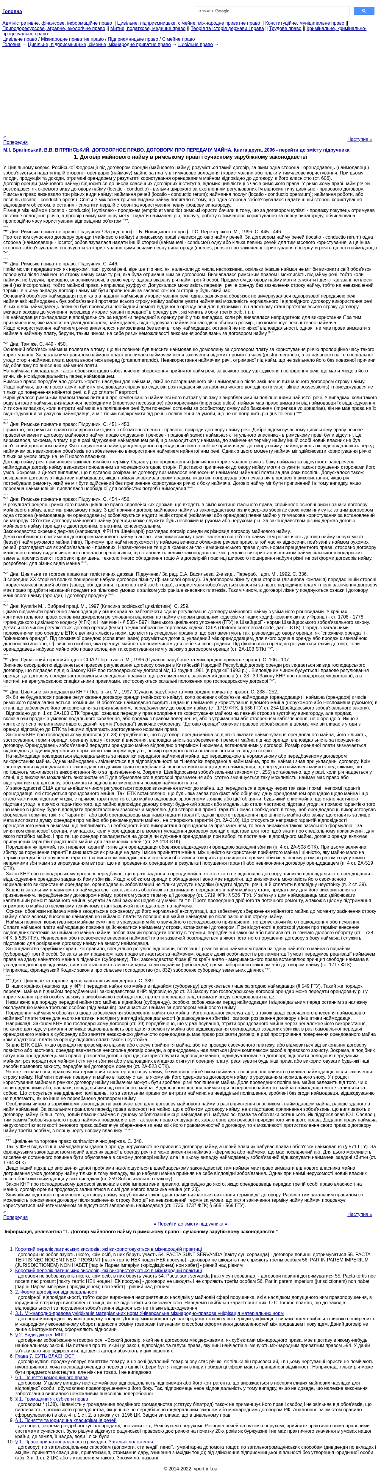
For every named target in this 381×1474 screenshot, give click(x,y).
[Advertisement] (190, 88)
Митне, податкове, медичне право (148, 28)
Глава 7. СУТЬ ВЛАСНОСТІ (45, 1356)
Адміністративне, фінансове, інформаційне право (57, 23)
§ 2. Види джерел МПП (40, 1334)
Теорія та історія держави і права (227, 28)
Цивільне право (19, 39)
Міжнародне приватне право (72, 39)
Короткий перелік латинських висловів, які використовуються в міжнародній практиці (108, 1249)
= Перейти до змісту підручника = (191, 1223)
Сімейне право (178, 39)
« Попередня (15, 139)
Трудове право (285, 28)
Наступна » (359, 139)
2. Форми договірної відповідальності (56, 1291)
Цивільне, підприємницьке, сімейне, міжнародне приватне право (188, 23)
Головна (11, 44)
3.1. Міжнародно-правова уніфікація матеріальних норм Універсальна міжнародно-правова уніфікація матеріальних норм (149, 1313)
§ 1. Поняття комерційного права (51, 1377)
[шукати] (272, 11)
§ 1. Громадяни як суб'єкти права (51, 1398)
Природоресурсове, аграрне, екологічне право (53, 28)
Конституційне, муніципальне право (304, 23)
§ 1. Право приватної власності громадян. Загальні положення (84, 1441)
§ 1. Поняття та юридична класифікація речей (66, 1420)
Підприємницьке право (133, 39)
